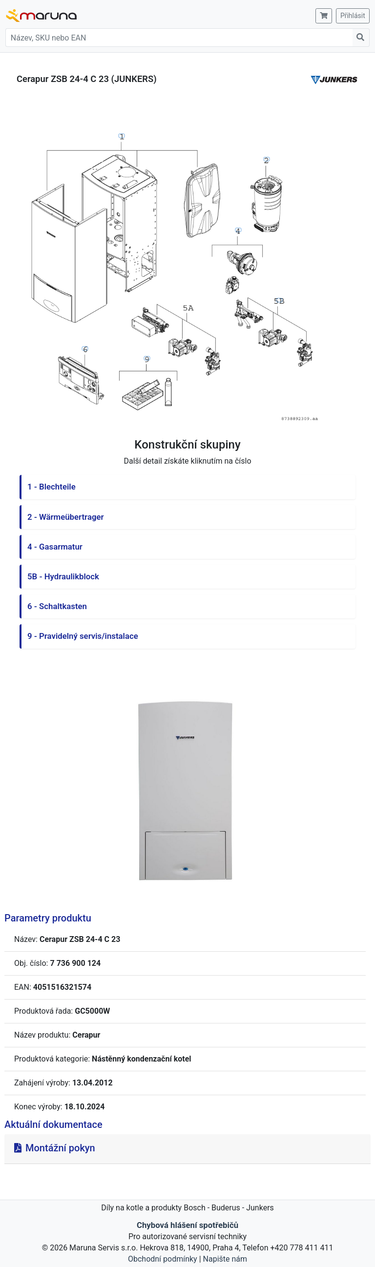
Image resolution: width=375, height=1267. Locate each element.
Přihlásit (352, 16)
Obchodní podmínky (162, 1259)
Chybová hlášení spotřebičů (187, 1225)
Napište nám (225, 1259)
